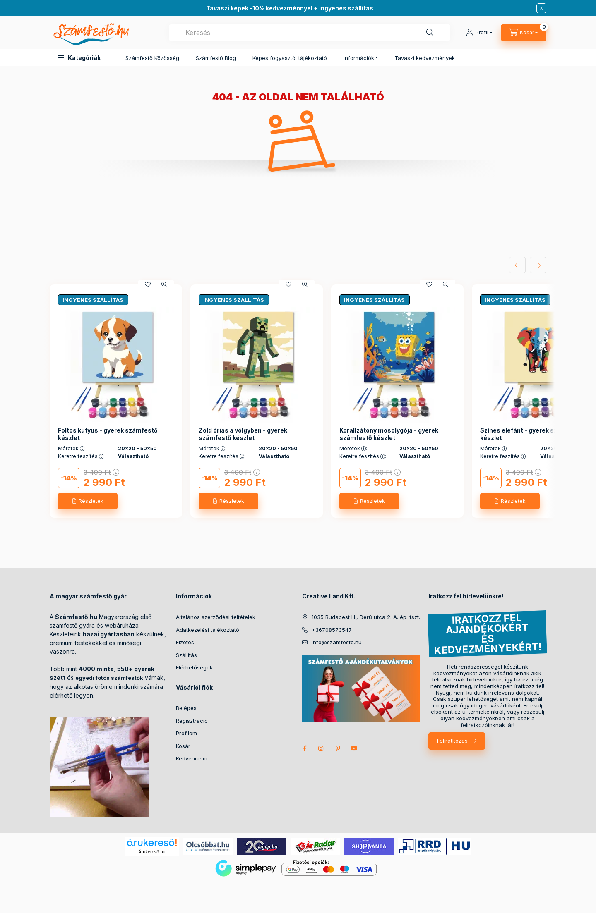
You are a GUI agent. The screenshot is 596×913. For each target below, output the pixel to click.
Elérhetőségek (194, 667)
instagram (321, 748)
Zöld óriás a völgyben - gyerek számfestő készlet (243, 434)
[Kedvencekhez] (147, 284)
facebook (304, 748)
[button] (79, 57)
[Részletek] (88, 501)
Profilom (186, 733)
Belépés (186, 708)
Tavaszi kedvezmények (424, 58)
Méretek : (72, 449)
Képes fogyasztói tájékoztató (289, 58)
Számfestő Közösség (152, 58)
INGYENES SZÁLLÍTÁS (92, 299)
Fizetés (185, 642)
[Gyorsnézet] (164, 284)
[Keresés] (430, 33)
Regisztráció (192, 720)
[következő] (538, 265)
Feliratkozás (452, 740)
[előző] (517, 265)
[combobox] (309, 32)
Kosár (183, 746)
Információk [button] (359, 58)
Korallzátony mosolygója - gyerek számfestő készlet (388, 434)
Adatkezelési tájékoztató (207, 629)
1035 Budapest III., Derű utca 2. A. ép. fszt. (366, 617)
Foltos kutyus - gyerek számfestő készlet (108, 434)
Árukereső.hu (151, 851)
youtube (354, 748)
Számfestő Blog (216, 58)
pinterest (337, 748)
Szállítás (186, 655)
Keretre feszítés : (81, 456)
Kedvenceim (191, 758)
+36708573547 (332, 629)
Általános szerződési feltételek (215, 617)
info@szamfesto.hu (337, 642)
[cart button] (523, 32)
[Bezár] (541, 8)
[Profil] (479, 32)
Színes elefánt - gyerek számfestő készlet (531, 434)
